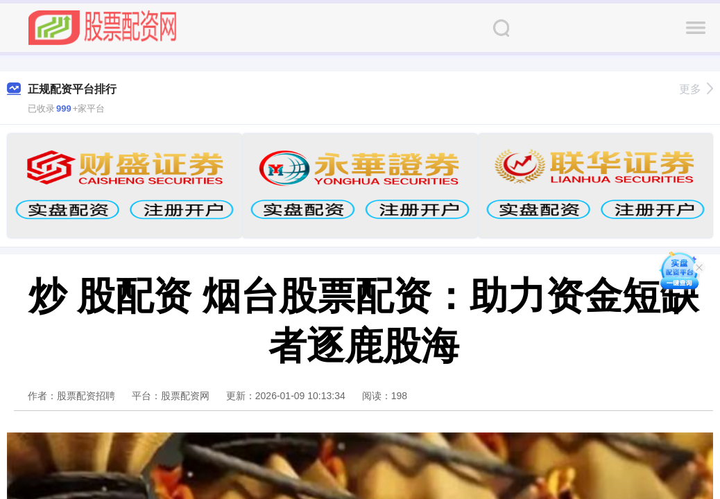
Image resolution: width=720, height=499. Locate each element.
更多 (696, 89)
